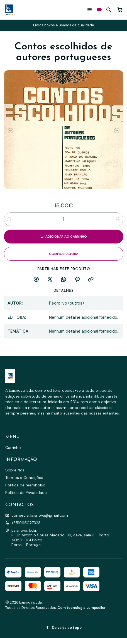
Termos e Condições (24, 477)
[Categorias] (99, 9)
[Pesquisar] (109, 9)
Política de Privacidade (26, 492)
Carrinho (13, 447)
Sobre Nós (15, 470)
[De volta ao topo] (63, 627)
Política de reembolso (25, 485)
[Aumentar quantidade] (118, 219)
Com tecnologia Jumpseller (81, 607)
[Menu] (89, 9)
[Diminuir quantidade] (9, 219)
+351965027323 (22, 522)
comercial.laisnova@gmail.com (36, 515)
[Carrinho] (120, 9)
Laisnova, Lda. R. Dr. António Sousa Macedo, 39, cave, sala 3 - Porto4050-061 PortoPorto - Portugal (57, 537)
